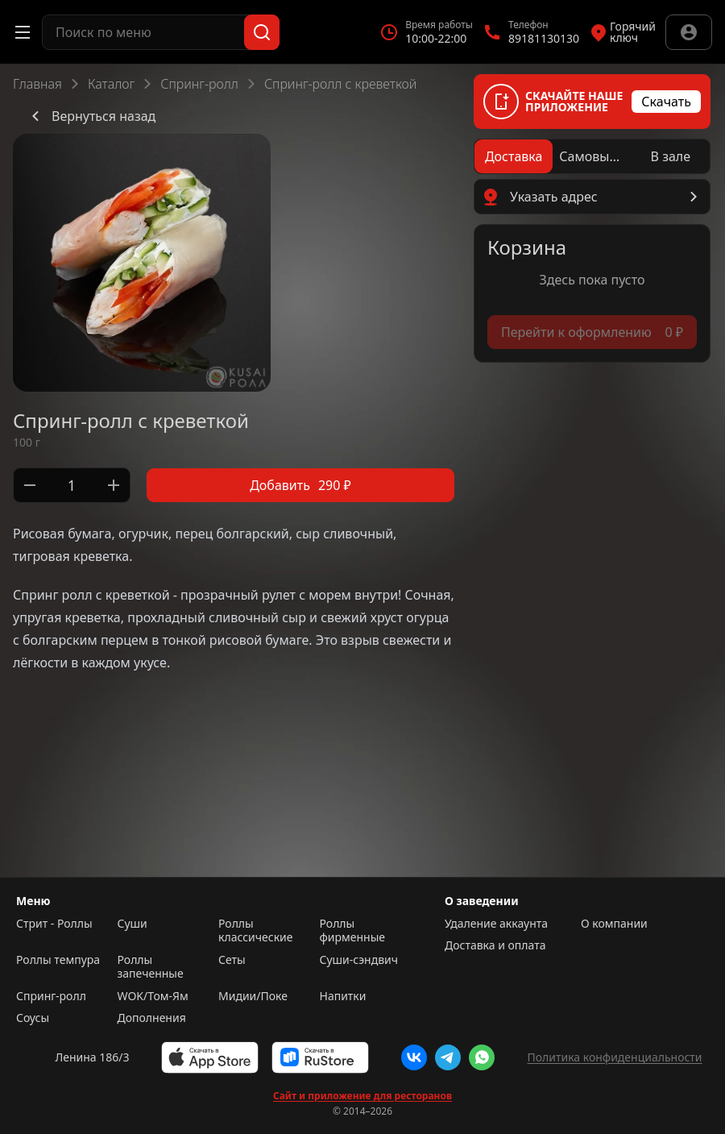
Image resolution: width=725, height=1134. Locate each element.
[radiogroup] (592, 156)
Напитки (343, 996)
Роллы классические (255, 930)
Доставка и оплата (495, 945)
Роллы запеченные (151, 967)
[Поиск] (262, 32)
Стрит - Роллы (54, 923)
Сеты (232, 960)
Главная (37, 83)
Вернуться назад (90, 116)
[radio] (513, 156)
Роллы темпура (58, 960)
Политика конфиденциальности (614, 1057)
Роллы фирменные (353, 930)
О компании (614, 923)
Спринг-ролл (199, 83)
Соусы (32, 1018)
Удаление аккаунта (496, 923)
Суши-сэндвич (359, 960)
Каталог (111, 83)
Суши (132, 923)
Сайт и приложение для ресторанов (362, 1096)
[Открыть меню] (22, 32)
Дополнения (152, 1018)
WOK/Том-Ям (153, 996)
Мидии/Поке (253, 996)
